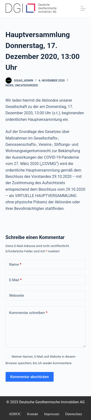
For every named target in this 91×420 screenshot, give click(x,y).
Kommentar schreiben (28, 313)
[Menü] (83, 8)
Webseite (16, 295)
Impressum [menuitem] (51, 414)
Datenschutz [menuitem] (73, 414)
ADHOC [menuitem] (15, 414)
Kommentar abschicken (29, 377)
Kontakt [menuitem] (32, 414)
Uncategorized (26, 85)
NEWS (10, 85)
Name (15, 265)
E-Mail (15, 280)
